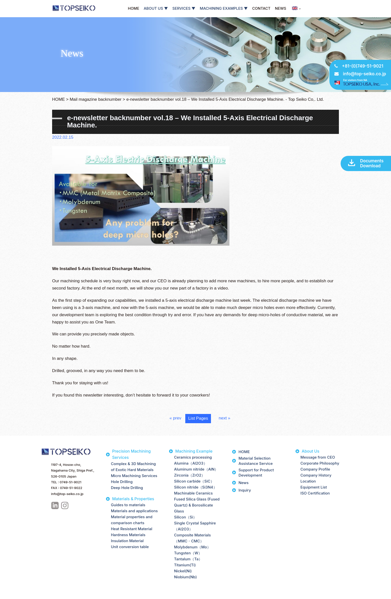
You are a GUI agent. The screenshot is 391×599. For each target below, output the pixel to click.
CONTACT (261, 8)
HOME (133, 8)
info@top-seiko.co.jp (364, 73)
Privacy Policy (15, 595)
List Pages (198, 418)
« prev (175, 418)
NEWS (280, 8)
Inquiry (244, 490)
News (243, 482)
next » (224, 418)
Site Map (38, 595)
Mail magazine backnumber (95, 99)
